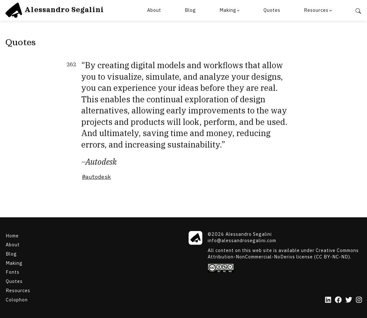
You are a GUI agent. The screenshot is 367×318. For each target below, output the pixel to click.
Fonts (12, 272)
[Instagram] (359, 300)
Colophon (17, 299)
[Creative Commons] (285, 268)
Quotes (271, 10)
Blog (190, 10)
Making (227, 10)
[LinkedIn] (328, 300)
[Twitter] (348, 300)
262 (71, 64)
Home (12, 235)
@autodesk (96, 176)
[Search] (358, 10)
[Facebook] (338, 300)
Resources (316, 10)
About (154, 10)
